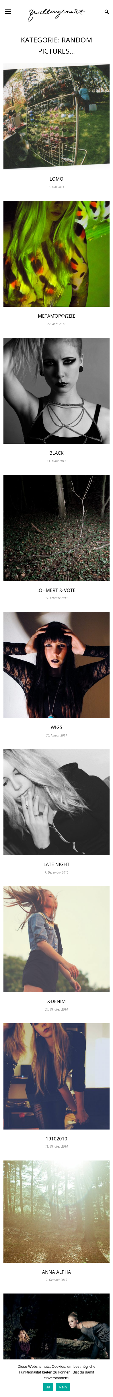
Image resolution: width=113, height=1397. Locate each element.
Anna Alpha (56, 1272)
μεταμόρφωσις (56, 316)
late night (56, 864)
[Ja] (106, 1378)
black (56, 453)
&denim (56, 1001)
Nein (63, 1387)
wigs (56, 727)
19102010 (56, 1139)
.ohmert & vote (57, 590)
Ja (48, 1387)
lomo (56, 179)
